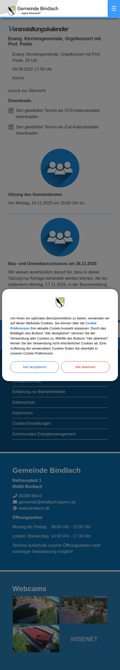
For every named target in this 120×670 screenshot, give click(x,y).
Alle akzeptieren (35, 367)
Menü (114, 8)
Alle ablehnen (85, 367)
